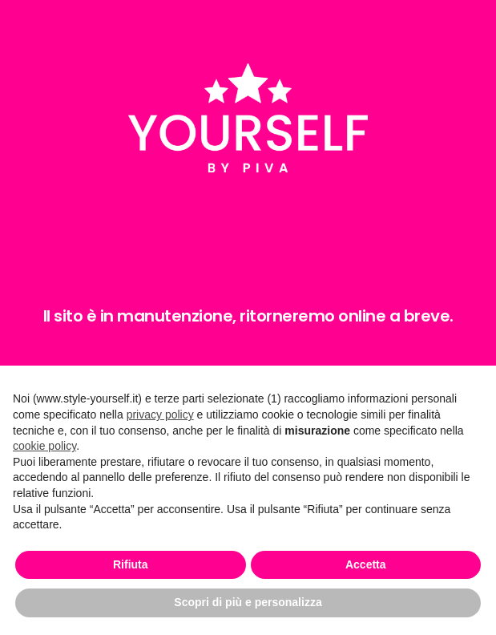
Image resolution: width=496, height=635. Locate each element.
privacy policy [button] (160, 414)
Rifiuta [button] (130, 564)
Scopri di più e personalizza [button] (247, 602)
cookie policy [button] (44, 445)
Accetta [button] (365, 564)
